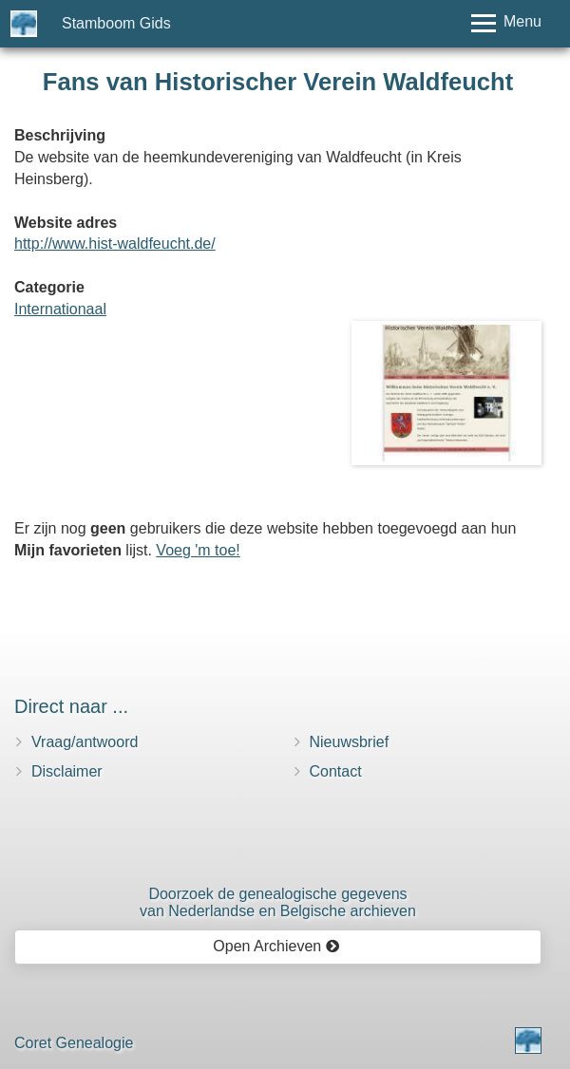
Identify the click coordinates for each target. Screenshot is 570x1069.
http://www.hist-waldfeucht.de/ (115, 243)
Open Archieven (276, 946)
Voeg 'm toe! (197, 550)
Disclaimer (67, 771)
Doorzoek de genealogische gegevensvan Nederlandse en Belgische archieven (278, 902)
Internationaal (60, 309)
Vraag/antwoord (84, 742)
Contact (336, 771)
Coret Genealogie (73, 1043)
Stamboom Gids (116, 23)
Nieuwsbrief (350, 742)
